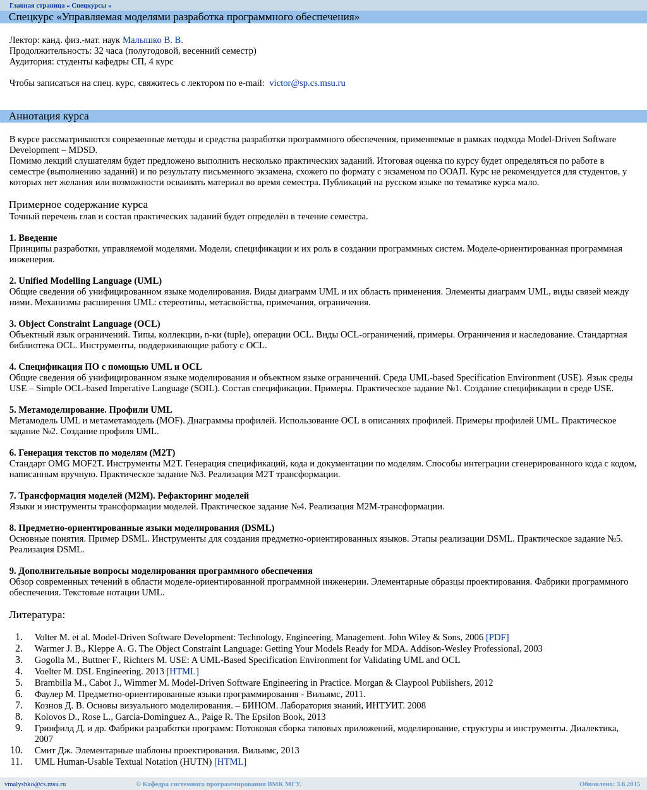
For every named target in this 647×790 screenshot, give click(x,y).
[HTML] (182, 671)
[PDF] (497, 637)
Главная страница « (39, 5)
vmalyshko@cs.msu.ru (35, 784)
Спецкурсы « (91, 5)
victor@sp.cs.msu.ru (307, 83)
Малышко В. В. (153, 40)
